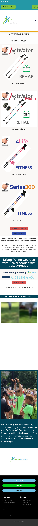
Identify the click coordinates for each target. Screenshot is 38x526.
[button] (35, 20)
